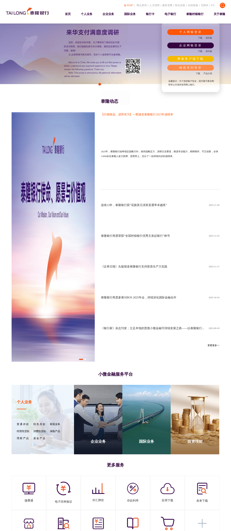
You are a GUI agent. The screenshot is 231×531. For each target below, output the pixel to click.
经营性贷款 (23, 431)
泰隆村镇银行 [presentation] (195, 14)
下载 (200, 38)
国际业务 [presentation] (130, 14)
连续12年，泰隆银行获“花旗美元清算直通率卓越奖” (134, 205)
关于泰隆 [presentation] (219, 14)
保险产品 (55, 431)
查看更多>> (213, 345)
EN (212, 5)
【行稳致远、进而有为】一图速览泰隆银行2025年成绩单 (137, 114)
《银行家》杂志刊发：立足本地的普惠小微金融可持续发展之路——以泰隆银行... (152, 328)
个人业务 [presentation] (86, 14)
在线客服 (193, 5)
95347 (128, 5)
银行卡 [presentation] (150, 14)
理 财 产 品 (23, 438)
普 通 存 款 (23, 424)
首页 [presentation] (68, 14)
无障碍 (204, 5)
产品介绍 (207, 73)
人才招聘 (154, 5)
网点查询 (142, 5)
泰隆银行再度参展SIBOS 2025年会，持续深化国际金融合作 (138, 297)
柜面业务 (55, 424)
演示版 (209, 38)
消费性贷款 (39, 431)
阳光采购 (180, 5)
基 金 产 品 (39, 438)
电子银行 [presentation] (170, 14)
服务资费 (167, 5)
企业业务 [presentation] (108, 14)
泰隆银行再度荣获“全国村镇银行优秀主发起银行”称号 (135, 235)
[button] (99, 84)
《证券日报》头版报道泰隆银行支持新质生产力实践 (134, 266)
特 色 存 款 (39, 424)
